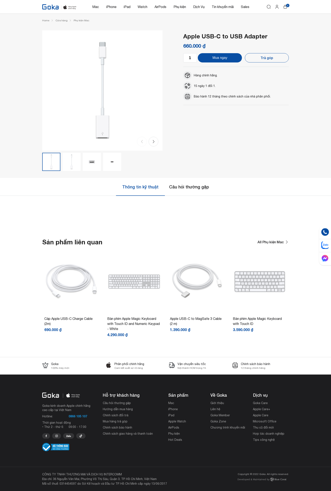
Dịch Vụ (199, 7)
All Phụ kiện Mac (273, 242)
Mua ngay (219, 58)
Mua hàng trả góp (115, 421)
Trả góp (266, 58)
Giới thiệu (217, 403)
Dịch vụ (260, 395)
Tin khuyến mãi (223, 7)
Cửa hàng (62, 20)
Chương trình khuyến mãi (227, 427)
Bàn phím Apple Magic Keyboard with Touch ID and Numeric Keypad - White (133, 324)
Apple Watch (177, 421)
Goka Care (260, 403)
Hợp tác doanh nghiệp (268, 433)
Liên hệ (215, 409)
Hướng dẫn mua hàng (118, 409)
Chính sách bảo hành (117, 427)
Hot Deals (175, 439)
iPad (127, 7)
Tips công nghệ (264, 439)
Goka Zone (218, 421)
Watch (142, 7)
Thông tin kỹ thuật (140, 186)
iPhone (111, 7)
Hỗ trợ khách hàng (121, 395)
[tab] (140, 187)
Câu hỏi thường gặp (189, 186)
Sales (245, 7)
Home (45, 20)
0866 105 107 (78, 416)
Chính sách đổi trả (115, 415)
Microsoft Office (264, 421)
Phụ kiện (180, 7)
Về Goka (218, 395)
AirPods (160, 7)
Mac (95, 7)
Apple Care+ (261, 409)
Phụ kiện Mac (81, 20)
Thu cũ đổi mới (263, 427)
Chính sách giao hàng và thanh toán (128, 433)
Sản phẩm (178, 395)
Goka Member (220, 415)
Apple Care (260, 415)
